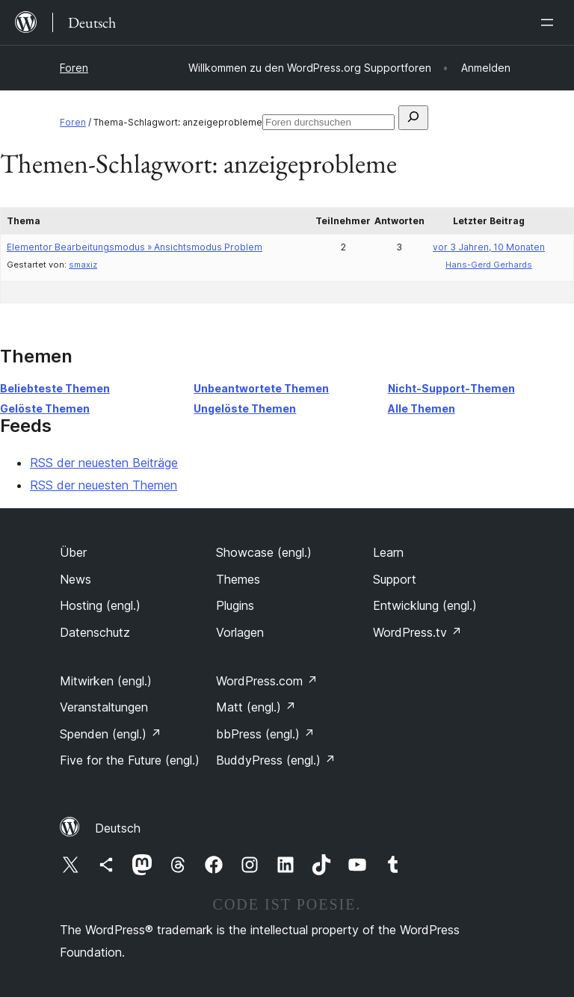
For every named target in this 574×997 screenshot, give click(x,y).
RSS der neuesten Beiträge (104, 462)
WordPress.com (267, 680)
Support (394, 579)
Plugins (235, 605)
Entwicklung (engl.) (425, 605)
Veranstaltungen (104, 707)
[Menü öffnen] (550, 22)
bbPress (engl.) (265, 733)
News (75, 579)
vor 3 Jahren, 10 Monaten (489, 247)
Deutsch (118, 828)
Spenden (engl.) (110, 733)
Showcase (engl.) (264, 552)
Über (73, 552)
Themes (238, 579)
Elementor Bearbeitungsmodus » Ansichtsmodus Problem (134, 247)
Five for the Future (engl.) (130, 760)
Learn (388, 552)
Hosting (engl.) (100, 605)
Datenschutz (95, 632)
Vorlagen (240, 632)
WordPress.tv (417, 632)
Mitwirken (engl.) (106, 680)
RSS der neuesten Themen (103, 485)
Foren (74, 67)
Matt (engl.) (256, 707)
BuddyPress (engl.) (276, 760)
